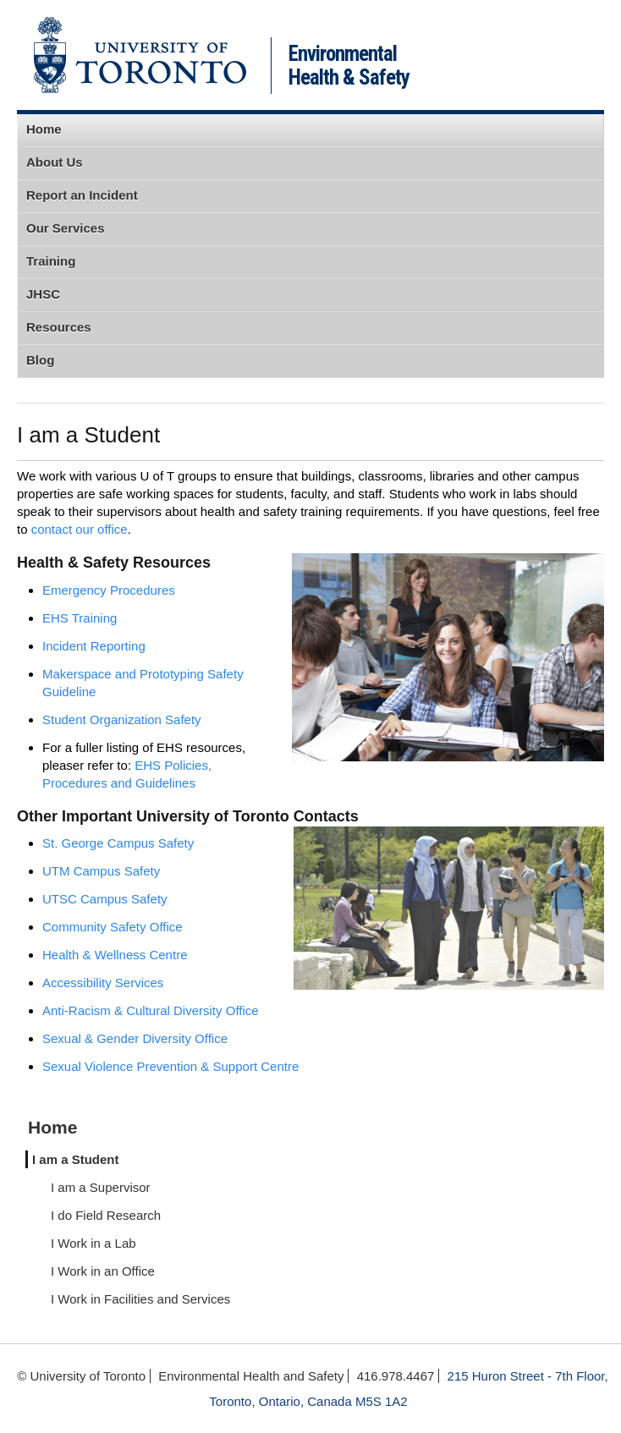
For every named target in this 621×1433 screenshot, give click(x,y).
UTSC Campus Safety (105, 899)
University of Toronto (140, 55)
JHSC (43, 294)
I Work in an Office (103, 1271)
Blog (40, 360)
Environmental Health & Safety (349, 65)
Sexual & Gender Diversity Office (135, 1038)
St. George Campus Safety (118, 843)
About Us (54, 162)
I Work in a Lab (93, 1243)
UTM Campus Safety (101, 871)
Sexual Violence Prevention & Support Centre (170, 1066)
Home (44, 129)
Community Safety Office (112, 927)
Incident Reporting (94, 646)
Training (50, 261)
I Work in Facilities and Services (140, 1299)
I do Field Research (106, 1215)
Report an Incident (82, 195)
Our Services (65, 228)
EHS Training (79, 618)
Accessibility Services (102, 982)
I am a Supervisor (101, 1187)
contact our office (79, 529)
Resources (58, 327)
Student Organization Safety (121, 719)
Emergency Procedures (108, 590)
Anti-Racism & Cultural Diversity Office (150, 1010)
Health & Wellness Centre (114, 954)
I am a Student (75, 1159)
